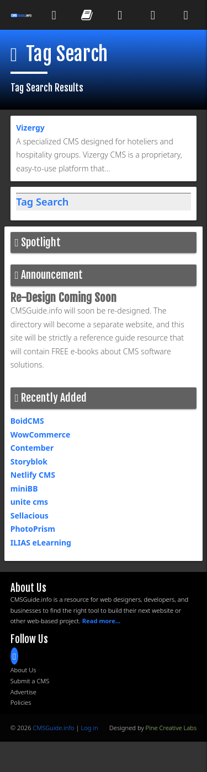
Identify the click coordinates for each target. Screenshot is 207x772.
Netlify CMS (32, 474)
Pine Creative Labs (171, 728)
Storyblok (28, 461)
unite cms (29, 501)
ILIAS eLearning (40, 542)
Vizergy (30, 127)
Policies (20, 702)
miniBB (24, 488)
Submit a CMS (30, 681)
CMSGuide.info (53, 728)
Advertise (23, 692)
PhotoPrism (32, 528)
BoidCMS (27, 420)
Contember (32, 447)
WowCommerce (40, 434)
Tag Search (42, 201)
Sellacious (29, 515)
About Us (23, 670)
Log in (89, 728)
